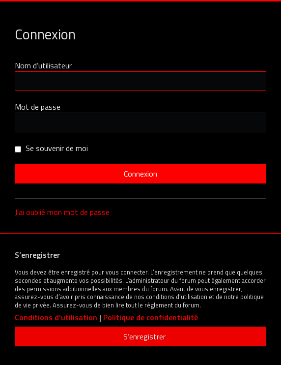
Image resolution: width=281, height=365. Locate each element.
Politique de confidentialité (150, 317)
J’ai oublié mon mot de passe (62, 212)
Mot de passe (37, 107)
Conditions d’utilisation (56, 317)
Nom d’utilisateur (43, 65)
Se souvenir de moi (51, 148)
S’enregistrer (144, 336)
